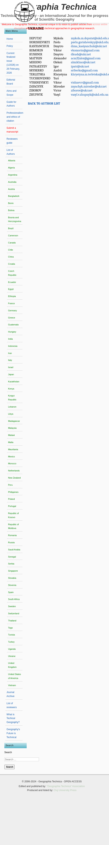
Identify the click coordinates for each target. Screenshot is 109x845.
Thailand (12, 620)
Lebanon (12, 407)
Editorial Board (11, 81)
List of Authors (11, 152)
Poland (11, 499)
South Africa (14, 599)
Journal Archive (10, 694)
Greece (11, 317)
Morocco (12, 463)
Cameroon (13, 235)
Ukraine (11, 656)
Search (8, 752)
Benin (11, 203)
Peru (10, 485)
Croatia (11, 264)
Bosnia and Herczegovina (14, 219)
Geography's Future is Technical (13, 733)
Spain (11, 592)
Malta (10, 442)
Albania (11, 160)
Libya (10, 414)
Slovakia (12, 578)
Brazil (10, 228)
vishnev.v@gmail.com (85, 82)
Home (10, 38)
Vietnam (12, 685)
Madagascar (14, 421)
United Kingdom (12, 665)
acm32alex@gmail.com (86, 58)
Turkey (11, 642)
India (10, 339)
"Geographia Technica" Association (66, 786)
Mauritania (13, 449)
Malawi (11, 435)
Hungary (12, 332)
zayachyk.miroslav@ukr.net (88, 86)
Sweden (12, 606)
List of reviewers (12, 705)
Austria (11, 189)
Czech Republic (12, 273)
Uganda (12, 649)
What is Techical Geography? (13, 718)
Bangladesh (13, 196)
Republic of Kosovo (13, 515)
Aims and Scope (11, 92)
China (11, 257)
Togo (10, 628)
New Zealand (14, 478)
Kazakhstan (13, 381)
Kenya (11, 388)
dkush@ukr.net (81, 54)
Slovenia (12, 585)
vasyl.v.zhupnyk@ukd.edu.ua (89, 94)
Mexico (11, 456)
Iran (10, 353)
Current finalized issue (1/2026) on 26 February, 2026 (13, 63)
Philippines (13, 492)
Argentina (12, 175)
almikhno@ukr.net (83, 62)
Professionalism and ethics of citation (14, 117)
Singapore (13, 571)
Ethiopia (12, 296)
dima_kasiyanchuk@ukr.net (89, 46)
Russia (11, 542)
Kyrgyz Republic (12, 397)
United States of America (14, 676)
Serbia (11, 563)
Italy (10, 360)
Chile (10, 250)
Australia (12, 182)
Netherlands (14, 470)
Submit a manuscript (12, 130)
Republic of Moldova (13, 526)
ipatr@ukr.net (80, 66)
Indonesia (12, 346)
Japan (11, 374)
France (11, 303)
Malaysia (12, 428)
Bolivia (11, 210)
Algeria (11, 167)
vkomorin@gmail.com (85, 50)
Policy (10, 46)
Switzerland (13, 613)
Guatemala (13, 324)
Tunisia (11, 635)
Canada (12, 242)
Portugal (12, 506)
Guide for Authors (11, 104)
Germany (12, 310)
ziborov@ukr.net (81, 90)
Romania (12, 535)
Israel (10, 367)
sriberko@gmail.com (84, 70)
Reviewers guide (12, 140)
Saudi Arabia (14, 549)
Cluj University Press (65, 790)
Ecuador (12, 282)
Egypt (11, 289)
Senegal (12, 557)
